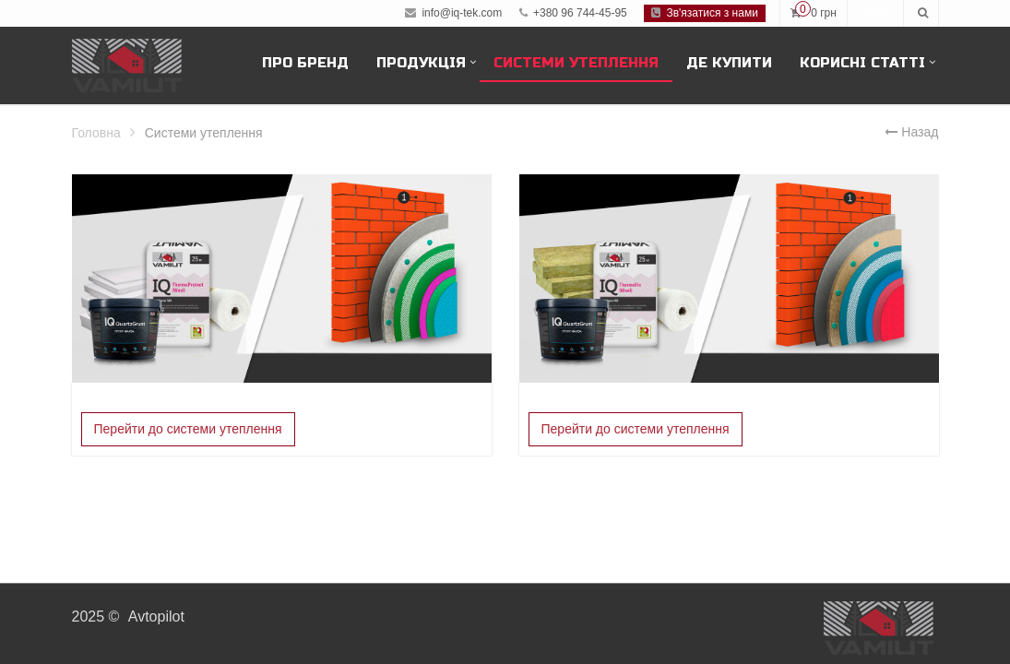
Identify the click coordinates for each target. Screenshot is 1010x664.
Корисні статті (862, 62)
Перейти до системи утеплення (188, 428)
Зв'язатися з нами (704, 12)
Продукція (421, 62)
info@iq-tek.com (462, 12)
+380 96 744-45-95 (573, 12)
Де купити (729, 62)
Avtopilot (156, 616)
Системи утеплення (576, 62)
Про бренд (305, 62)
